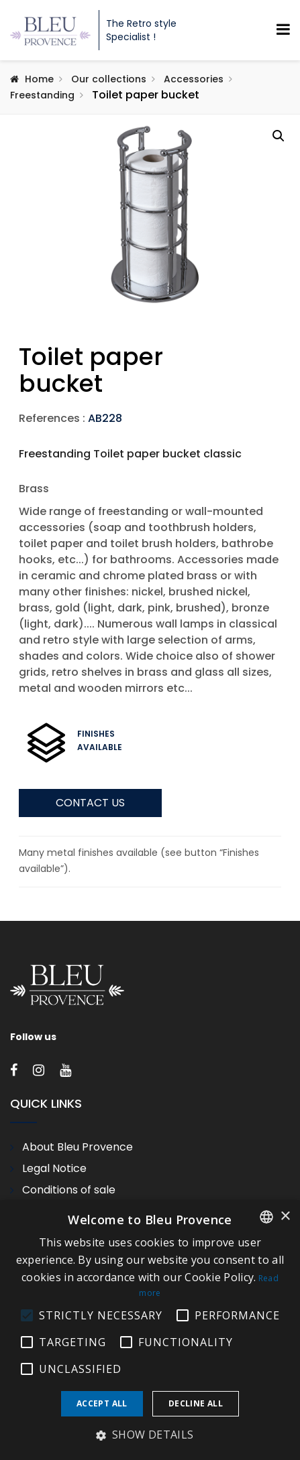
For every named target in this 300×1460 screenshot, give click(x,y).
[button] (278, 136)
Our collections (108, 79)
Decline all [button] (195, 1403)
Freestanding (42, 95)
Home (39, 79)
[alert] (150, 1330)
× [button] (285, 1217)
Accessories (193, 79)
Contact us (90, 864)
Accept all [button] (102, 1403)
